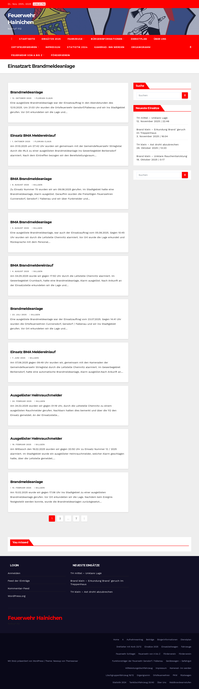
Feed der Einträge (19, 580)
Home (116, 639)
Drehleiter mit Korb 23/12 (128, 647)
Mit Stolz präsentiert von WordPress (26, 661)
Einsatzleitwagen (169, 647)
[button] (190, 47)
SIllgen (37, 185)
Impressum (53, 47)
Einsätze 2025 (51, 39)
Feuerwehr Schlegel (125, 654)
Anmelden (14, 573)
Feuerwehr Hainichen (35, 618)
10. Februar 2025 (22, 488)
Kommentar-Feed (18, 588)
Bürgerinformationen (107, 39)
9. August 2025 (21, 185)
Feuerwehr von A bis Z (27, 55)
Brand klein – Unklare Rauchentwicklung (162, 156)
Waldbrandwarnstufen (180, 682)
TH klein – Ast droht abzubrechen (158, 144)
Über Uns (160, 39)
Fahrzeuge (75, 39)
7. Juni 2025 (19, 358)
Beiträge (150, 639)
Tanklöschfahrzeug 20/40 (141, 682)
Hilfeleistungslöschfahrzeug (139, 668)
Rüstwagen (185, 675)
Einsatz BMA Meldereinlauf (33, 135)
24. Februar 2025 (22, 401)
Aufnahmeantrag (135, 639)
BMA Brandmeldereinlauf (31, 265)
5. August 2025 (21, 228)
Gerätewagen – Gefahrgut (178, 661)
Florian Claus (43, 98)
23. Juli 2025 (19, 315)
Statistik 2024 (77, 47)
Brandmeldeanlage (26, 92)
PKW (175, 675)
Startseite (27, 39)
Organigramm (140, 47)
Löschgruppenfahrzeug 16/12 (120, 675)
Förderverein (60, 55)
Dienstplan (139, 39)
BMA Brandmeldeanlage (31, 179)
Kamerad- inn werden (109, 47)
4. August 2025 (21, 271)
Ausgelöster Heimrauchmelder (36, 395)
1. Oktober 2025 (21, 141)
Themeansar (72, 661)
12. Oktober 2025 (22, 98)
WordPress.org (16, 596)
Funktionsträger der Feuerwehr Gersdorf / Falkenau (137, 661)
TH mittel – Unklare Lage (152, 117)
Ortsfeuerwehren (24, 47)
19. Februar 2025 (22, 444)
